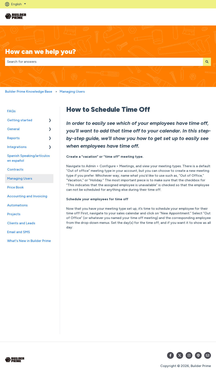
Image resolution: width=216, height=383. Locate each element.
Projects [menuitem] (13, 214)
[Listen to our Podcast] (198, 355)
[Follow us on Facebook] (170, 355)
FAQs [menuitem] (11, 111)
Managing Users (72, 91)
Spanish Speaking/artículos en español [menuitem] (28, 158)
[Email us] (207, 355)
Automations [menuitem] (17, 205)
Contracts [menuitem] (15, 169)
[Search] (207, 62)
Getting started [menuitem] (19, 120)
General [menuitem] (13, 129)
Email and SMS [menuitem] (18, 232)
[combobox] (104, 62)
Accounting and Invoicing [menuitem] (27, 196)
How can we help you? (40, 52)
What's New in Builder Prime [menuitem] (29, 241)
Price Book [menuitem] (15, 187)
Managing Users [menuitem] (19, 178)
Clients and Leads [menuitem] (21, 223)
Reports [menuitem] (13, 138)
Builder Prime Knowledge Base (28, 91)
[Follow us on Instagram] (189, 355)
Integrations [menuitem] (17, 147)
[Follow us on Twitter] (179, 355)
